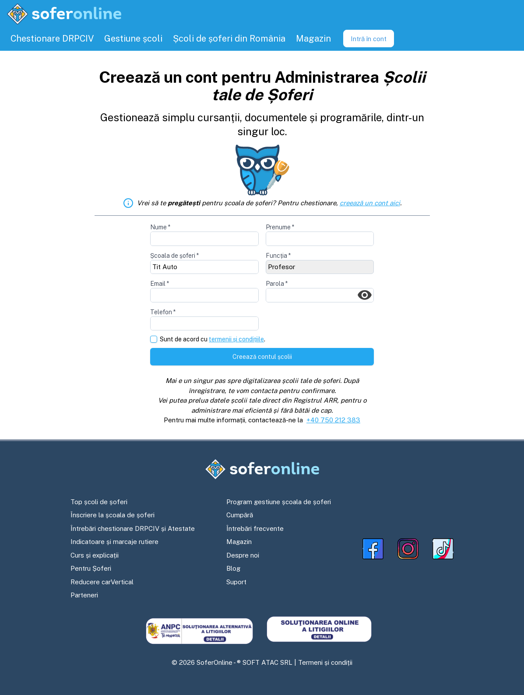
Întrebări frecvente (255, 528)
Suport (236, 582)
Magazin (239, 541)
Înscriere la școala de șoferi (112, 515)
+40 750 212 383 (333, 420)
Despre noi (242, 555)
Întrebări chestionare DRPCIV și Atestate (132, 528)
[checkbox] (153, 339)
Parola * (277, 283)
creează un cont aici (370, 203)
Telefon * (163, 312)
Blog (233, 568)
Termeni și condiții (325, 662)
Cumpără (239, 515)
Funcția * (278, 255)
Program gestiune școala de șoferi (278, 501)
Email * (159, 283)
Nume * (160, 227)
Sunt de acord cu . (212, 339)
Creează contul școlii (262, 356)
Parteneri (84, 595)
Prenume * (280, 227)
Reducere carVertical (102, 582)
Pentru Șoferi (90, 568)
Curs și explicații (94, 555)
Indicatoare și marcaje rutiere (114, 541)
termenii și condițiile (236, 339)
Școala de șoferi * (174, 255)
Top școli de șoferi (98, 501)
